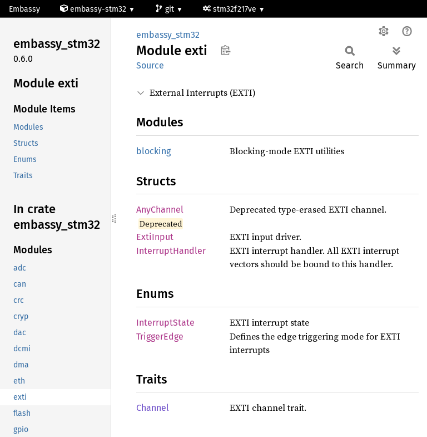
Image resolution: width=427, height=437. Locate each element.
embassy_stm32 (168, 35)
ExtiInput (154, 237)
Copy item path (225, 50)
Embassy (24, 9)
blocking (153, 151)
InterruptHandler (171, 250)
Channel (152, 407)
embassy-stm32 (94, 9)
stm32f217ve (231, 9)
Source (150, 65)
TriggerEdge (159, 336)
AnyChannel (159, 209)
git (165, 9)
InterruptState (165, 322)
